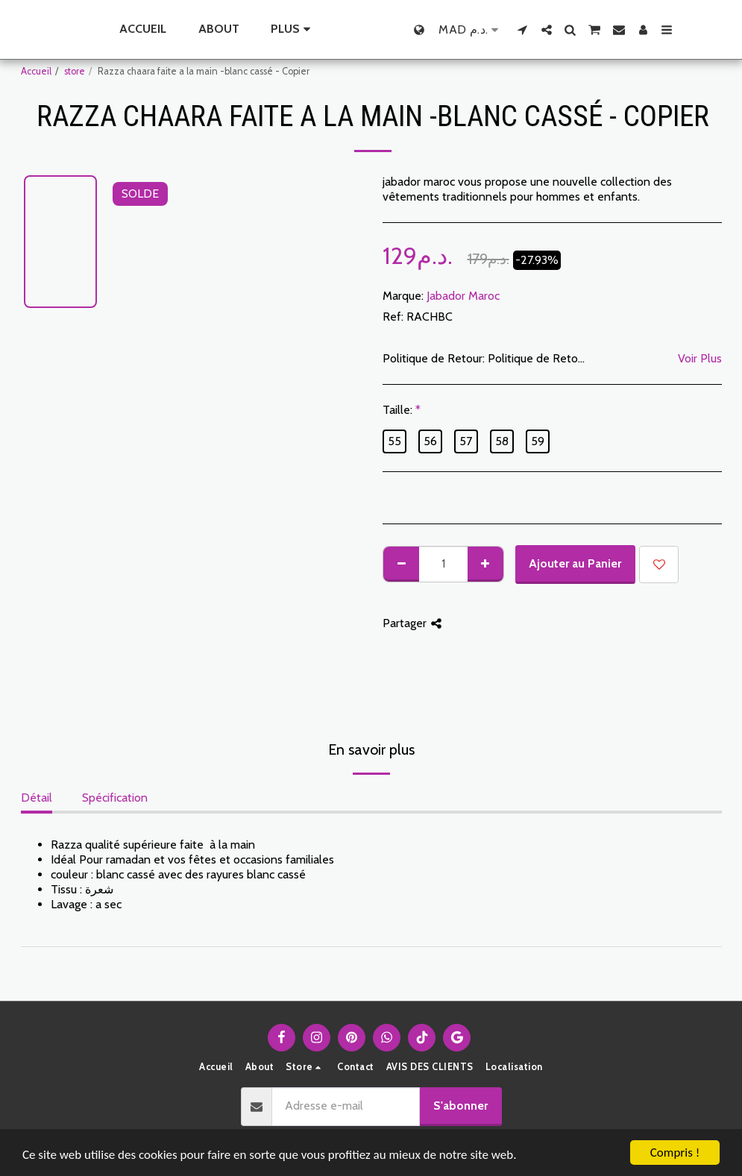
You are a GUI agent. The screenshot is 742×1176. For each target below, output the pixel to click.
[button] (554, 30)
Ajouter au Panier (575, 563)
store (74, 71)
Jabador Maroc (463, 296)
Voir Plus (700, 358)
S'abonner (460, 1105)
